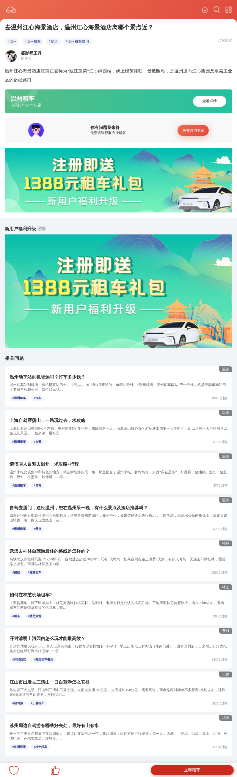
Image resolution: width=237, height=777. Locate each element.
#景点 (53, 42)
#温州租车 (33, 42)
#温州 (12, 42)
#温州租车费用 (77, 42)
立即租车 (192, 770)
